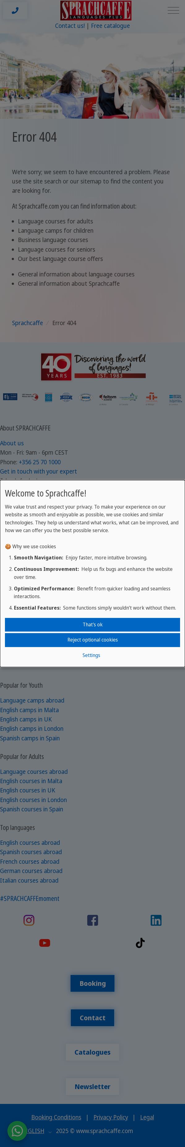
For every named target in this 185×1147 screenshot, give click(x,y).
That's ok (93, 624)
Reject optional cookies (92, 639)
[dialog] (92, 573)
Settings (91, 655)
